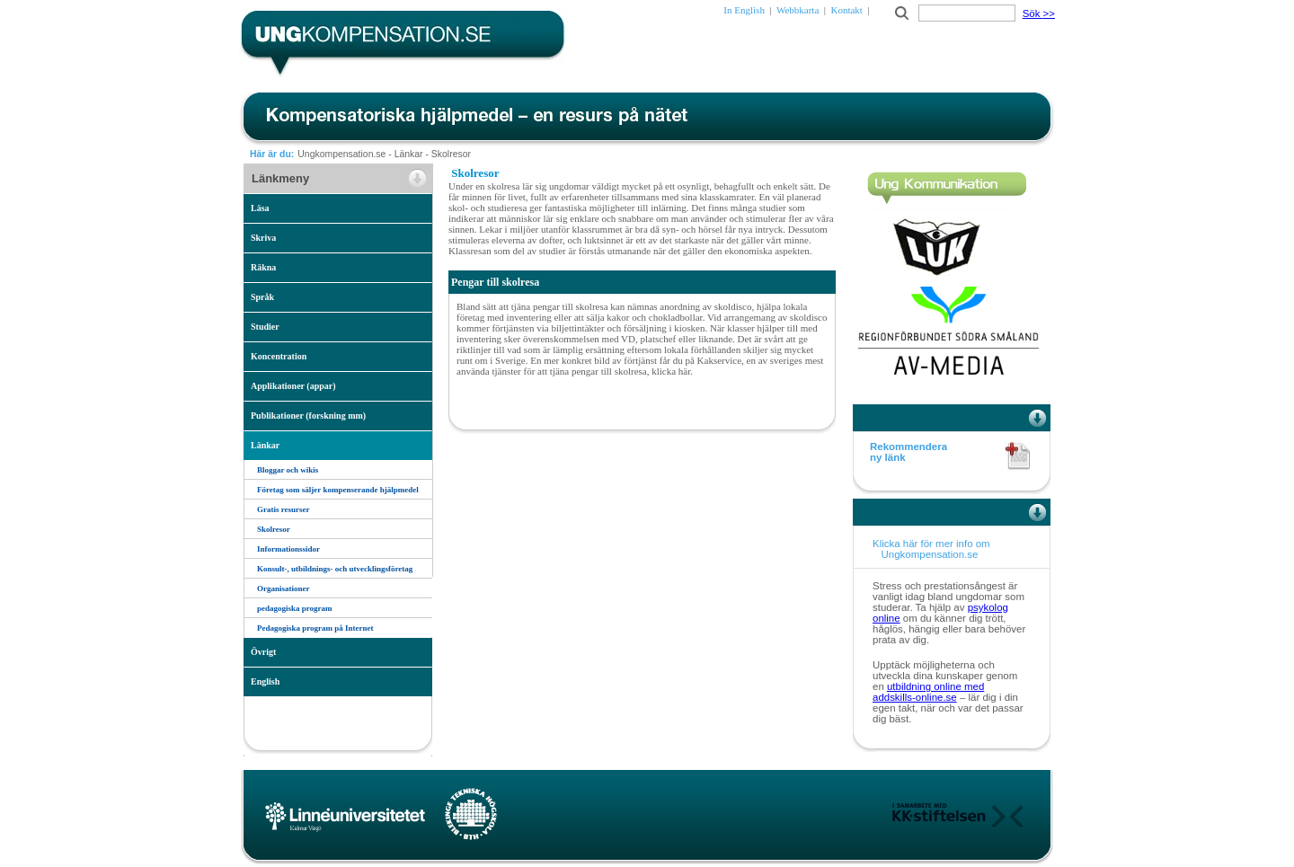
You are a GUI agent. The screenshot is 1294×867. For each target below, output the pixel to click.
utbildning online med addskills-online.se (928, 692)
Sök (1039, 13)
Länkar (408, 154)
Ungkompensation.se (341, 154)
